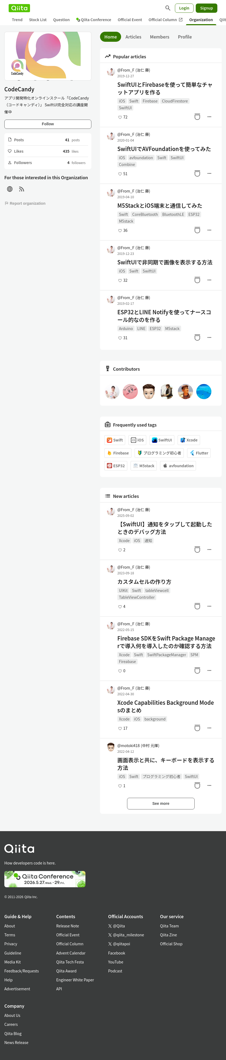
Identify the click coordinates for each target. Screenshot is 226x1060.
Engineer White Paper (75, 979)
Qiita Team (169, 925)
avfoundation (141, 157)
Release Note (67, 925)
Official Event (130, 19)
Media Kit (12, 962)
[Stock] (197, 117)
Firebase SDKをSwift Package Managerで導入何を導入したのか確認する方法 (166, 642)
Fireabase (127, 661)
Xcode (189, 440)
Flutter (199, 453)
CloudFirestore (175, 101)
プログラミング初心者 (159, 453)
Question (61, 19)
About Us (12, 1015)
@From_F (133, 70)
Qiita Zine (168, 934)
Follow (48, 124)
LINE (141, 328)
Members (160, 36)
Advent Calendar (70, 953)
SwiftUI (125, 107)
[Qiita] (19, 8)
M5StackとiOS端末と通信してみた (159, 205)
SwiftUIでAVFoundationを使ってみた (164, 149)
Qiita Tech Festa (70, 962)
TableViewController (137, 597)
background (154, 719)
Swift (133, 101)
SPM (194, 654)
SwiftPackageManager (166, 654)
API (59, 988)
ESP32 (194, 214)
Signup (206, 8)
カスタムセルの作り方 (144, 581)
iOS (122, 101)
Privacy (10, 943)
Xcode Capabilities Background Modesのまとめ (165, 706)
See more (160, 803)
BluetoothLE (173, 214)
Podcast (115, 970)
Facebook (116, 953)
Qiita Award (66, 970)
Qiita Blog (13, 1033)
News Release (16, 1042)
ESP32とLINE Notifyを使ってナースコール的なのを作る (164, 316)
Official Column (166, 20)
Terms (9, 934)
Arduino (126, 328)
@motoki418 (138, 745)
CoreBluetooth (145, 214)
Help (8, 979)
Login (184, 8)
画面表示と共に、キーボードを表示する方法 (165, 763)
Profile (185, 36)
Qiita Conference (93, 19)
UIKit (123, 590)
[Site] (9, 189)
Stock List (37, 19)
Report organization (24, 203)
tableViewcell (157, 590)
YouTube (115, 962)
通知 (148, 540)
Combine (127, 164)
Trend (17, 19)
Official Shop (171, 943)
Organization (201, 19)
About (9, 925)
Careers (11, 1024)
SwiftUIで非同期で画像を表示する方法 (164, 262)
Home (110, 36)
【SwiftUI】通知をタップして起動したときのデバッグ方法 (164, 528)
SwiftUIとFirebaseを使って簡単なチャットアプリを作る (165, 88)
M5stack (126, 221)
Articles (133, 36)
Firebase (150, 101)
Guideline (12, 953)
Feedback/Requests (21, 970)
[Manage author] (209, 117)
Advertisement (17, 988)
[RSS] (21, 189)
